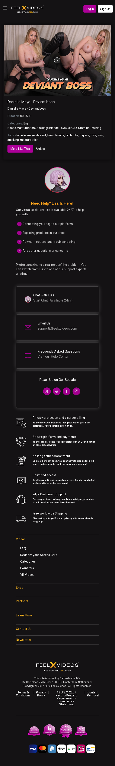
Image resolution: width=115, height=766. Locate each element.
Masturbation (26, 128)
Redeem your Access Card (38, 555)
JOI (75, 128)
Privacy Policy (41, 694)
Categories (28, 561)
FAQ (23, 548)
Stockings (42, 128)
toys (93, 135)
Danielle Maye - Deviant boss (31, 102)
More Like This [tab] (20, 148)
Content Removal (93, 694)
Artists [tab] (40, 148)
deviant (41, 135)
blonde (59, 135)
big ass (84, 135)
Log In (90, 9)
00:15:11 (26, 116)
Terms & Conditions (23, 694)
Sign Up (105, 9)
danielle (20, 135)
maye (31, 135)
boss (50, 135)
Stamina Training (89, 128)
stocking (13, 139)
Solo (69, 128)
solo (100, 135)
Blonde (54, 128)
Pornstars (27, 568)
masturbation (29, 139)
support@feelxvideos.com (57, 328)
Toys (62, 128)
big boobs (72, 135)
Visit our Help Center (53, 356)
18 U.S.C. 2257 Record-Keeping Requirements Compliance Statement (66, 698)
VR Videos (27, 574)
